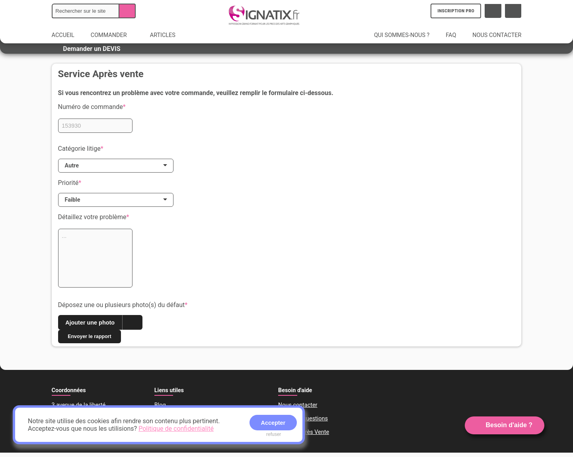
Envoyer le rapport (94, 340)
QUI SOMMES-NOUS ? (401, 35)
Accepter (273, 423)
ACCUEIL (63, 35)
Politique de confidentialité (176, 428)
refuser (273, 434)
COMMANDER (113, 35)
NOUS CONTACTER (496, 35)
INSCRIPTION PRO (457, 11)
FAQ (451, 35)
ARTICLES (162, 35)
